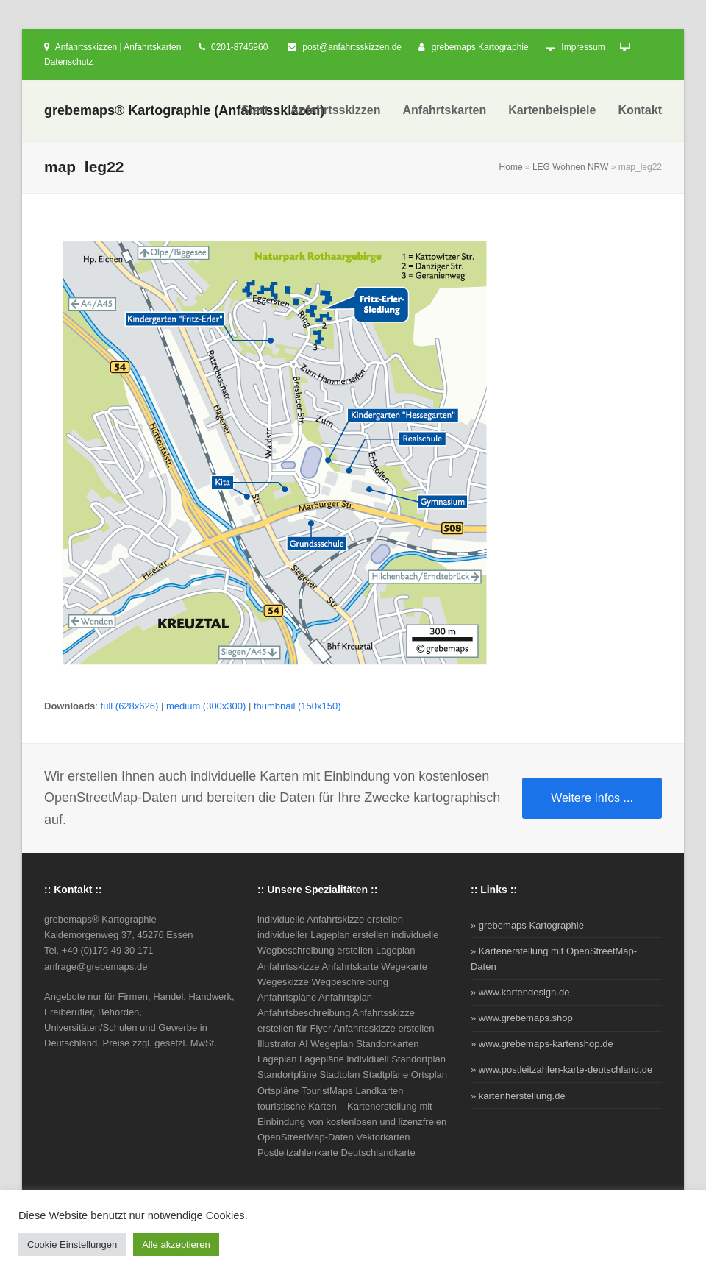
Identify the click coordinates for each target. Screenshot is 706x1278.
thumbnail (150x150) (297, 705)
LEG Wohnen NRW (570, 167)
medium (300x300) (206, 705)
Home (511, 167)
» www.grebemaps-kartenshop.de (542, 1043)
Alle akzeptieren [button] (176, 1244)
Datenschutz (68, 62)
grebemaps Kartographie (480, 47)
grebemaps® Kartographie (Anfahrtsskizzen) (184, 110)
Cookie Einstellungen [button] (72, 1244)
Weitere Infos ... (592, 798)
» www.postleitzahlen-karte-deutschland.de (561, 1069)
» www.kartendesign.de (520, 992)
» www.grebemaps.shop (522, 1017)
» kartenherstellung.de (518, 1095)
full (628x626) (130, 705)
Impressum (583, 47)
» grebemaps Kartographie (527, 925)
